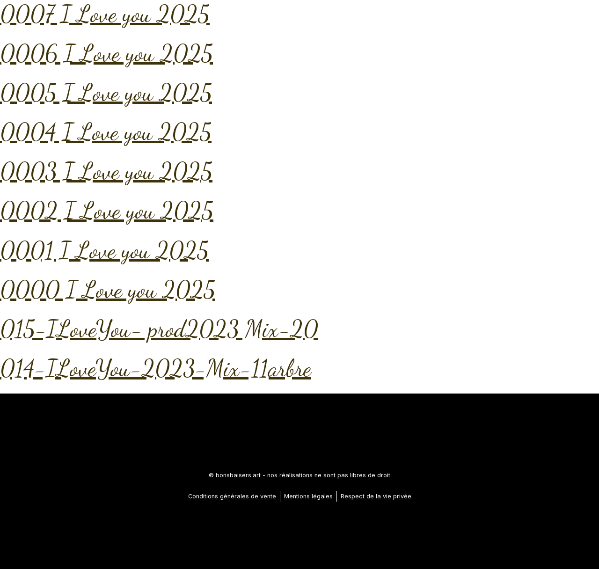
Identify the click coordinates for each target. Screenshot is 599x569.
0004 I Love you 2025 (106, 132)
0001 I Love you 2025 (104, 250)
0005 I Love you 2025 (106, 93)
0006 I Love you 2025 (106, 53)
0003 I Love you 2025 (106, 171)
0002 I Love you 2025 (106, 211)
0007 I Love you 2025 (105, 14)
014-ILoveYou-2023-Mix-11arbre (155, 368)
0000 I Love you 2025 (107, 290)
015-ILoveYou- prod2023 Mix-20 (159, 329)
